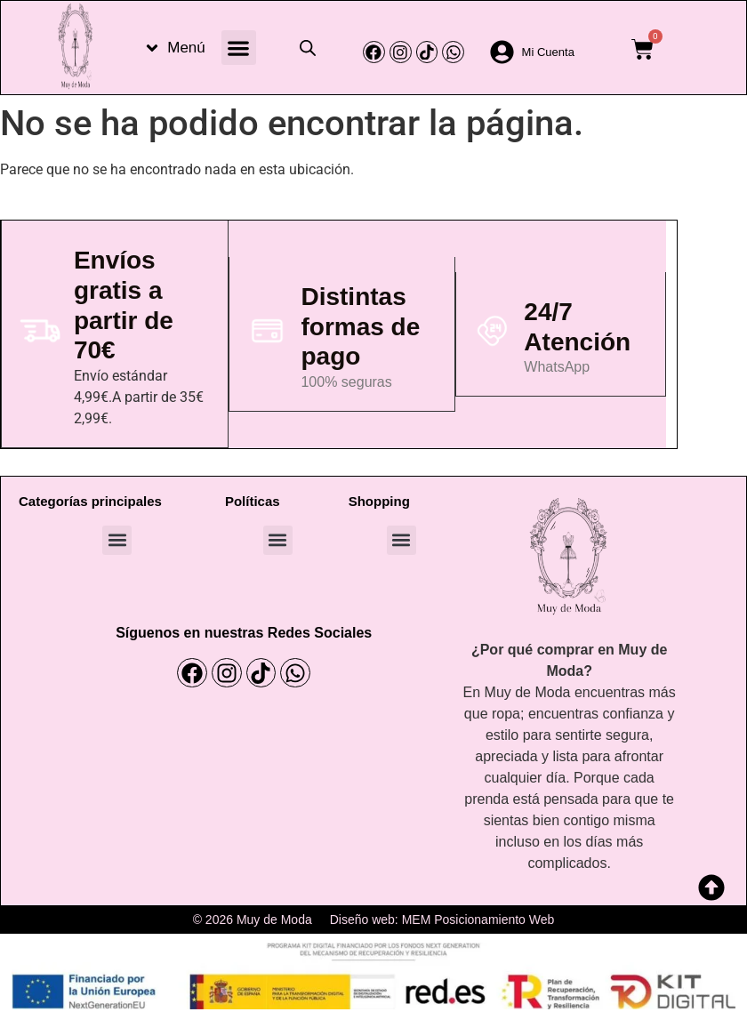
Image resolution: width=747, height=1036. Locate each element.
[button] (238, 47)
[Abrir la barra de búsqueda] (308, 48)
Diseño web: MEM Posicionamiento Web (442, 919)
